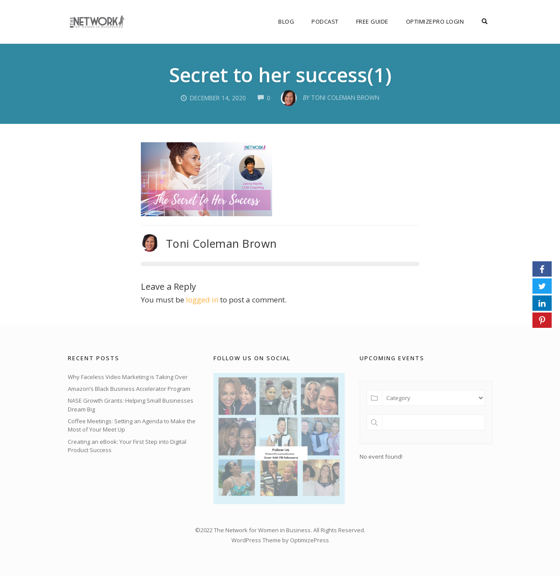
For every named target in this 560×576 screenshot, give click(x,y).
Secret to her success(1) (280, 74)
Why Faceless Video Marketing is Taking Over (128, 377)
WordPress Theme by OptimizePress (280, 540)
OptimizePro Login (435, 21)
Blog (286, 21)
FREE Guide (372, 21)
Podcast (325, 21)
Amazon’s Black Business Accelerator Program (129, 389)
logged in (202, 300)
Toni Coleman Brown (221, 243)
